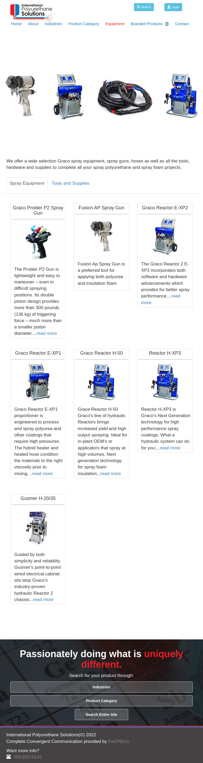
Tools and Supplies (70, 183)
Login (173, 7)
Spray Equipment (27, 183)
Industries (53, 23)
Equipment (114, 23)
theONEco (118, 741)
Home (16, 23)
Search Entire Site (101, 714)
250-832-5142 (23, 757)
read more (46, 333)
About (33, 23)
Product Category (83, 23)
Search (144, 7)
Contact (182, 23)
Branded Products (150, 23)
